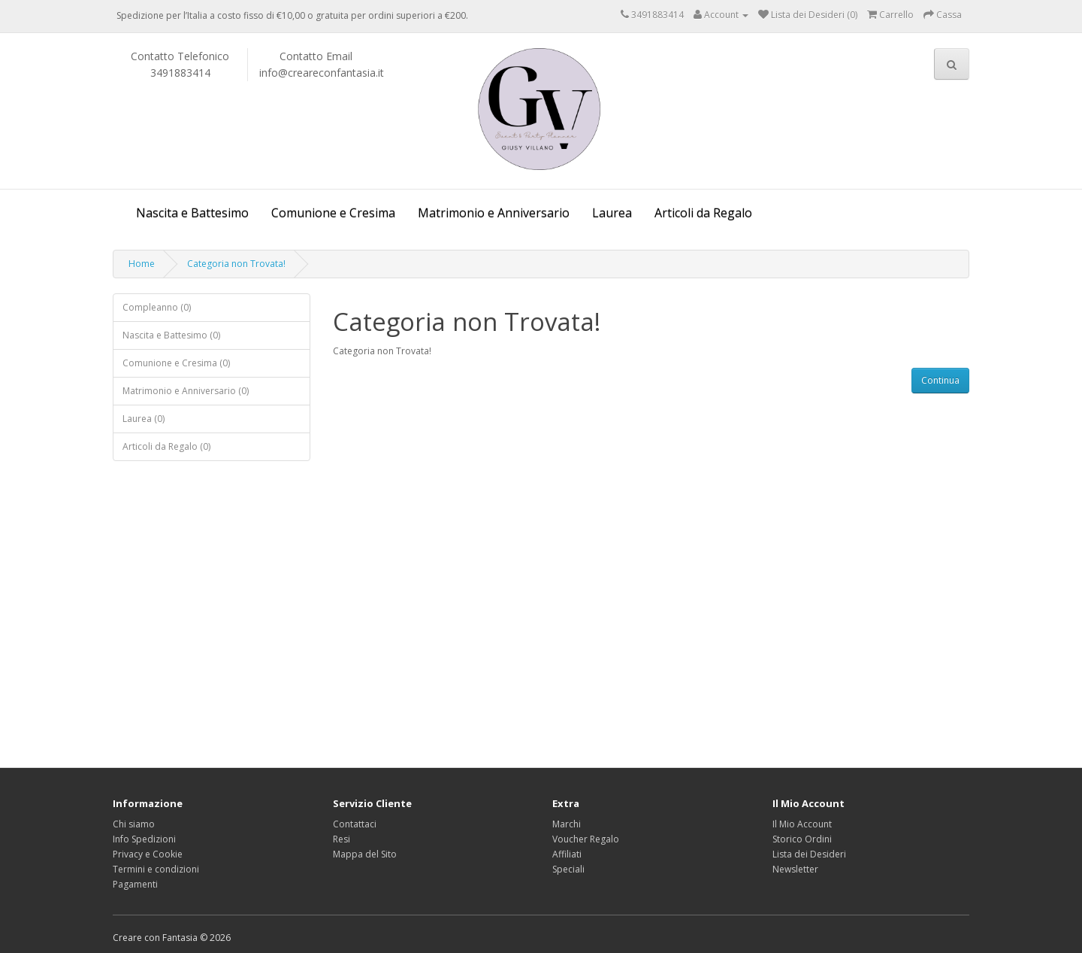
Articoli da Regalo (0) (166, 446)
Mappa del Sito (365, 854)
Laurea (612, 213)
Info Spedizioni (144, 839)
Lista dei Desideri (809, 854)
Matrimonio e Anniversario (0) (185, 390)
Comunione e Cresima (333, 213)
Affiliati (567, 854)
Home (141, 263)
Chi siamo (134, 824)
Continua (940, 380)
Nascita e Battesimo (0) (171, 335)
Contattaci (354, 824)
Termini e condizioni (156, 869)
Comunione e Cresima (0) (176, 363)
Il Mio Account (802, 824)
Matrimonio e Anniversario (494, 213)
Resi (341, 839)
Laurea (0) (143, 418)
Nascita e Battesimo (192, 213)
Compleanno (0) (156, 307)
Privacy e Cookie (148, 854)
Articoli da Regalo (703, 213)
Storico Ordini (802, 839)
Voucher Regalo (585, 839)
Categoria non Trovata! (236, 263)
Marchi (566, 824)
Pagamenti (135, 884)
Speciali (568, 869)
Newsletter (795, 869)
